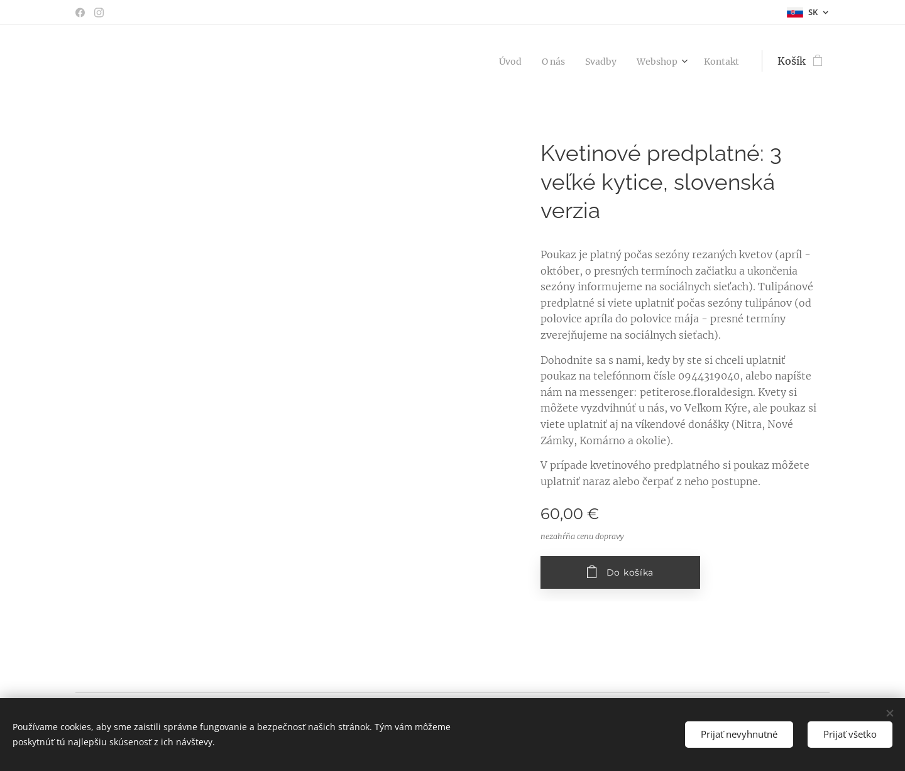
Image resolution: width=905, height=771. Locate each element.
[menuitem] (491, 61)
